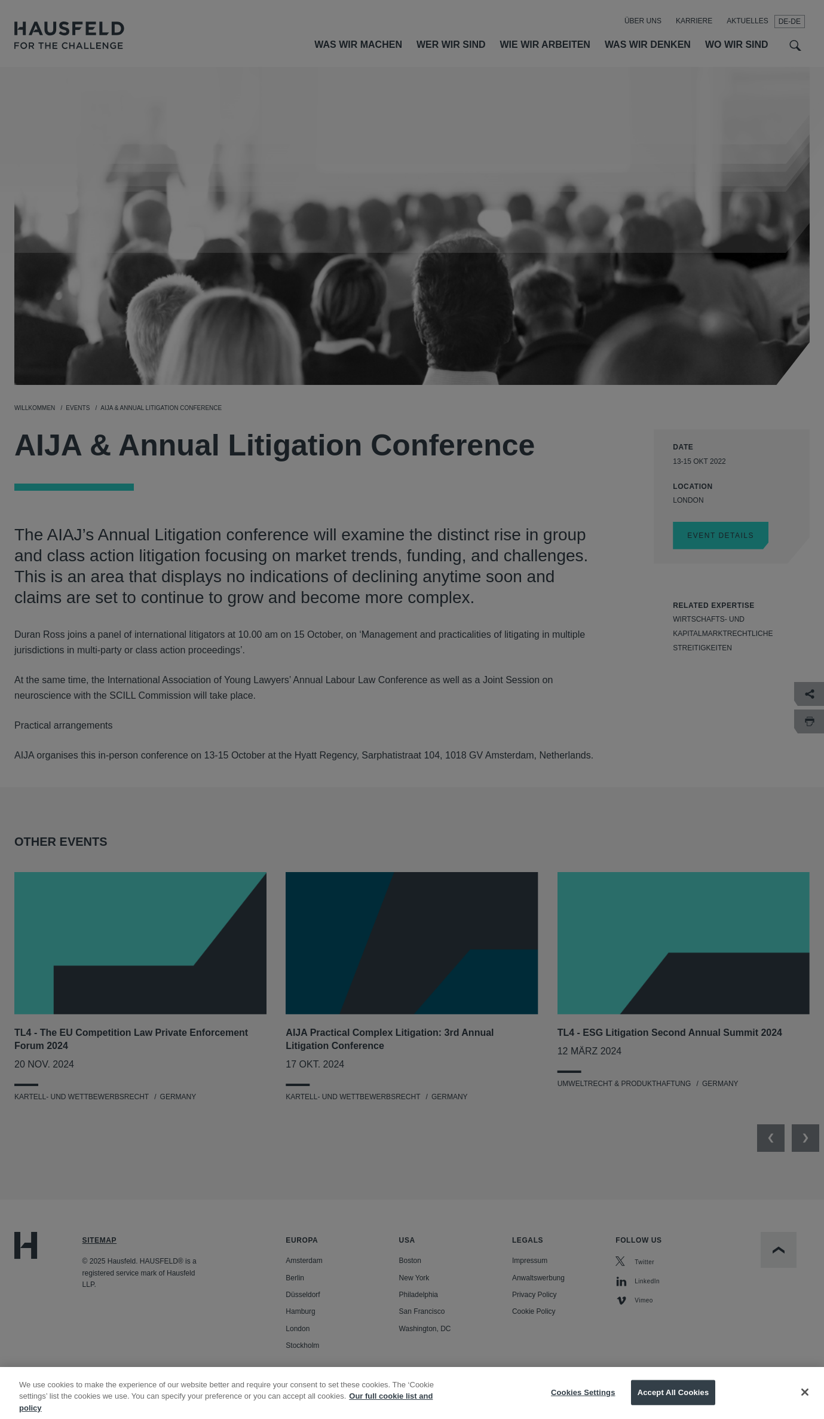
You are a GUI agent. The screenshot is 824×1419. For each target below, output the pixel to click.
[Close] (805, 1402)
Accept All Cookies (673, 1401)
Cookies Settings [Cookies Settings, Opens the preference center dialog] (583, 1401)
